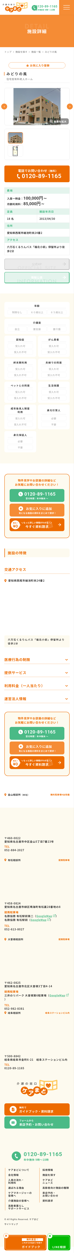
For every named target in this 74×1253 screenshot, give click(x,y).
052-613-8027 (14, 938)
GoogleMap (44, 926)
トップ (8, 51)
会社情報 (13, 1185)
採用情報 (48, 1180)
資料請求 (48, 1211)
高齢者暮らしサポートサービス (18, 1217)
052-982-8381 (14, 1017)
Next (70, 112)
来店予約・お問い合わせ (50, 1204)
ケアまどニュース (48, 1192)
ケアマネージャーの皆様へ (20, 1204)
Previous (4, 112)
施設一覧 (36, 51)
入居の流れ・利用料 (16, 1192)
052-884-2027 (14, 858)
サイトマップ (11, 1234)
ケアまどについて (18, 1180)
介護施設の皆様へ (18, 1211)
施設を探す (21, 51)
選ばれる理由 (16, 1198)
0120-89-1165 (14, 1076)
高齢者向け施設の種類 (56, 1198)
